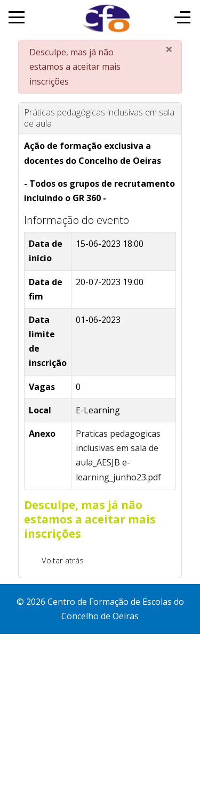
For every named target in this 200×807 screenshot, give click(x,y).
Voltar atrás (63, 560)
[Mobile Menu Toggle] (17, 17)
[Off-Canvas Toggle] (182, 17)
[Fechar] (169, 49)
